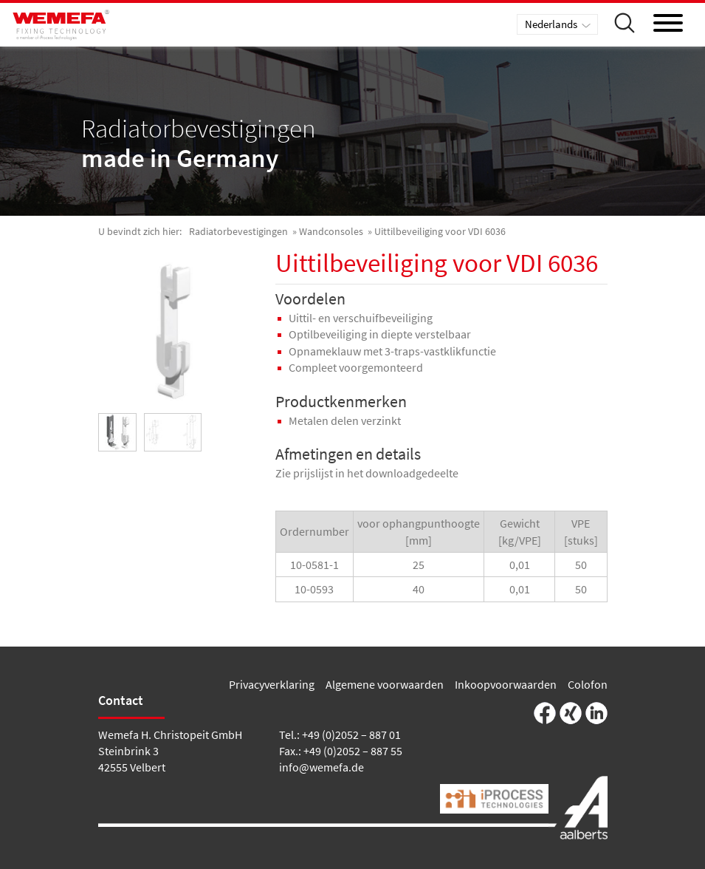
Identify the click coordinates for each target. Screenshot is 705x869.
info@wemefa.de (321, 767)
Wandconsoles (331, 231)
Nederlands (551, 24)
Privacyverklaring (271, 684)
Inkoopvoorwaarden (506, 684)
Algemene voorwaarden (385, 684)
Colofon (588, 684)
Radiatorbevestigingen (238, 231)
